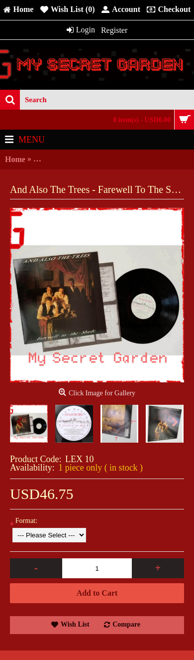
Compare (126, 624)
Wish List (75, 624)
